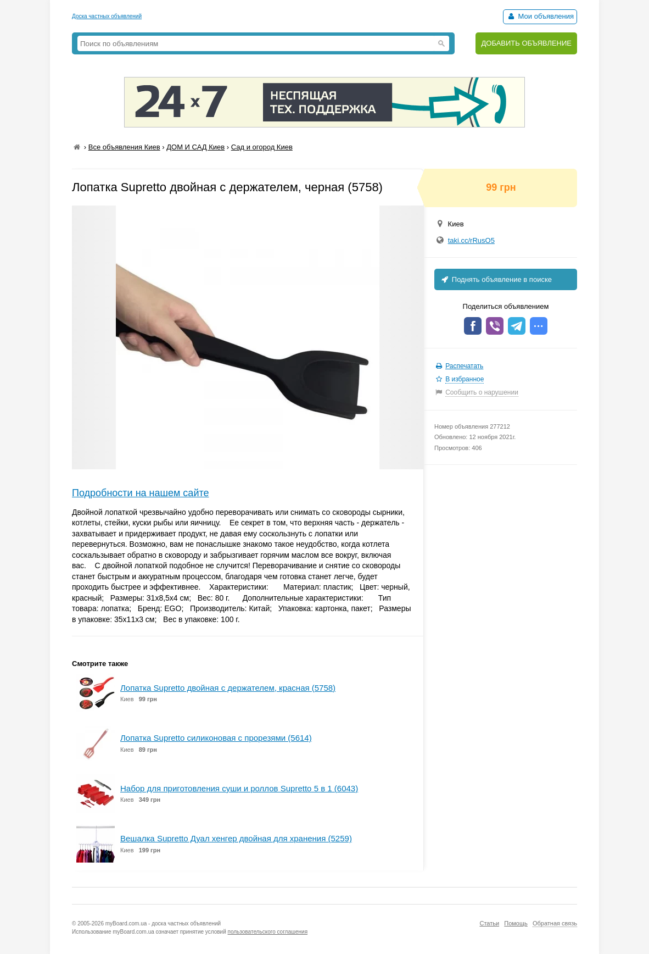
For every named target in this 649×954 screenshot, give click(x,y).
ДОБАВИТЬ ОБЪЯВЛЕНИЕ (526, 43)
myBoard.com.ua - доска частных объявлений (163, 923)
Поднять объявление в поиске (496, 279)
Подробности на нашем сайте (140, 492)
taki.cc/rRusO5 (471, 240)
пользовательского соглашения (268, 932)
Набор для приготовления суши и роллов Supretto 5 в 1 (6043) (239, 788)
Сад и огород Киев (262, 147)
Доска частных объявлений (107, 16)
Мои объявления (540, 16)
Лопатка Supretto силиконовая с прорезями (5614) (216, 737)
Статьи (489, 923)
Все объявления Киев (124, 147)
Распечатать (464, 366)
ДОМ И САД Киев (195, 147)
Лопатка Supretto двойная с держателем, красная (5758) (227, 687)
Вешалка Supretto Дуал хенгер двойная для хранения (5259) (236, 838)
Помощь (516, 923)
